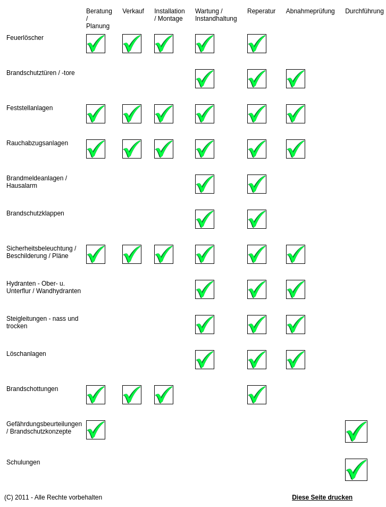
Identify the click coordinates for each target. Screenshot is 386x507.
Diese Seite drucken (322, 497)
